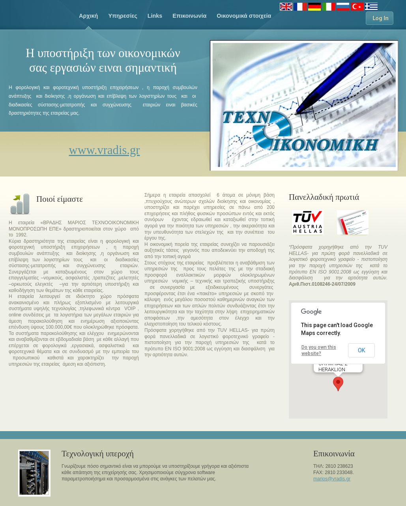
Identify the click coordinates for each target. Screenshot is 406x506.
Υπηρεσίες (122, 16)
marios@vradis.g (331, 479)
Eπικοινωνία (189, 16)
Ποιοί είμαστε (59, 199)
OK (361, 350)
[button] (338, 384)
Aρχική (88, 16)
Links (155, 16)
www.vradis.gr (104, 150)
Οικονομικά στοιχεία (244, 16)
